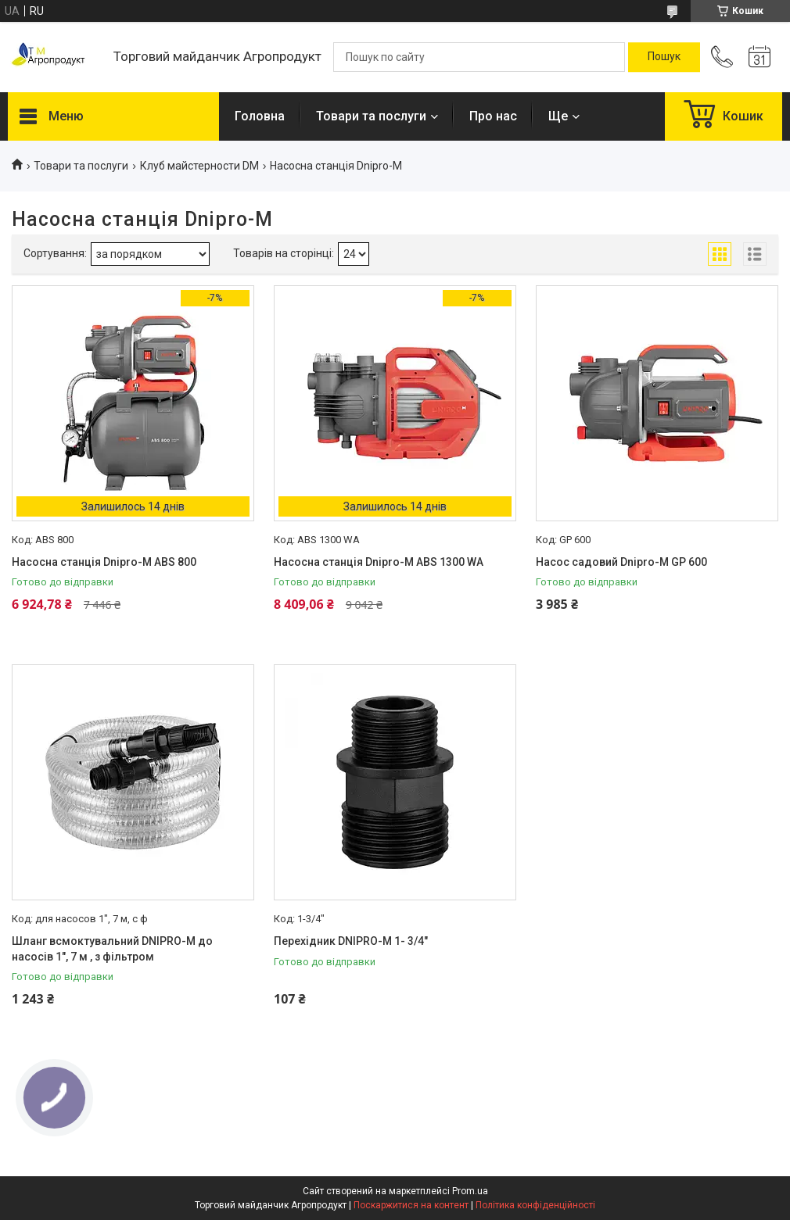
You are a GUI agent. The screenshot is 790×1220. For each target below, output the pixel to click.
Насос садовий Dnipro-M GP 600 (621, 562)
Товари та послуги (371, 116)
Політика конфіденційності (535, 1205)
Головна (260, 116)
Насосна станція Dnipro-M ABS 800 (104, 562)
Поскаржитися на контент (411, 1205)
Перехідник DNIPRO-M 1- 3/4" (351, 941)
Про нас (493, 116)
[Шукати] (664, 57)
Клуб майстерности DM (199, 165)
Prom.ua (470, 1191)
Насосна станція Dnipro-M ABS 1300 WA (378, 562)
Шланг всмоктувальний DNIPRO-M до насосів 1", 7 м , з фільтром (112, 949)
